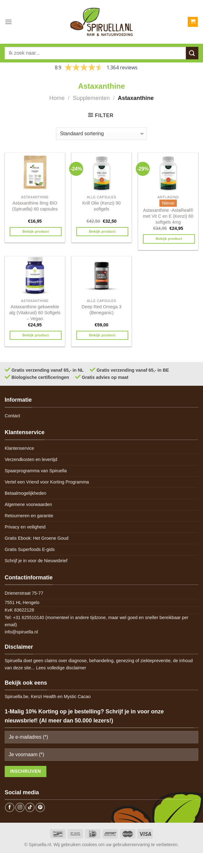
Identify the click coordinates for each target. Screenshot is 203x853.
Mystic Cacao (77, 696)
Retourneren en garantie (29, 515)
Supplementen (91, 98)
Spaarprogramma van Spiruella (36, 470)
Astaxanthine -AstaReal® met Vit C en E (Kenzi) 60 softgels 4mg (168, 216)
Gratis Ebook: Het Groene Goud (36, 538)
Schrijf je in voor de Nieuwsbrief (36, 560)
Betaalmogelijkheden (25, 493)
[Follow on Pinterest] (40, 807)
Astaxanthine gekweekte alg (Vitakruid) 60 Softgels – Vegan (35, 312)
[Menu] (8, 21)
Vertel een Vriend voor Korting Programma (47, 481)
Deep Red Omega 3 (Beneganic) (101, 309)
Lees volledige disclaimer (61, 667)
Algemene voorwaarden (28, 504)
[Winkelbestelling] (101, 133)
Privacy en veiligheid (25, 526)
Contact (12, 415)
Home (56, 98)
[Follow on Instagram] (20, 807)
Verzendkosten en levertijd (31, 459)
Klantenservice (19, 448)
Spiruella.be (16, 696)
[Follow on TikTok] (30, 807)
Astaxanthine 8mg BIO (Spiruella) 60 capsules (35, 206)
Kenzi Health (43, 696)
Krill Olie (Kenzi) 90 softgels (101, 206)
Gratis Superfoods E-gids (30, 549)
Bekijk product (35, 231)
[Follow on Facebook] (9, 807)
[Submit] (192, 53)
